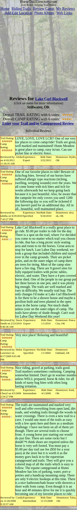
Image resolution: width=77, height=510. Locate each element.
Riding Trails (21, 9)
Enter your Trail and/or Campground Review (38, 123)
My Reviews (65, 9)
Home (4, 9)
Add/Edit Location (18, 13)
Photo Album (44, 13)
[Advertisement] (38, 54)
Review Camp (43, 9)
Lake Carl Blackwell (51, 99)
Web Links (64, 13)
